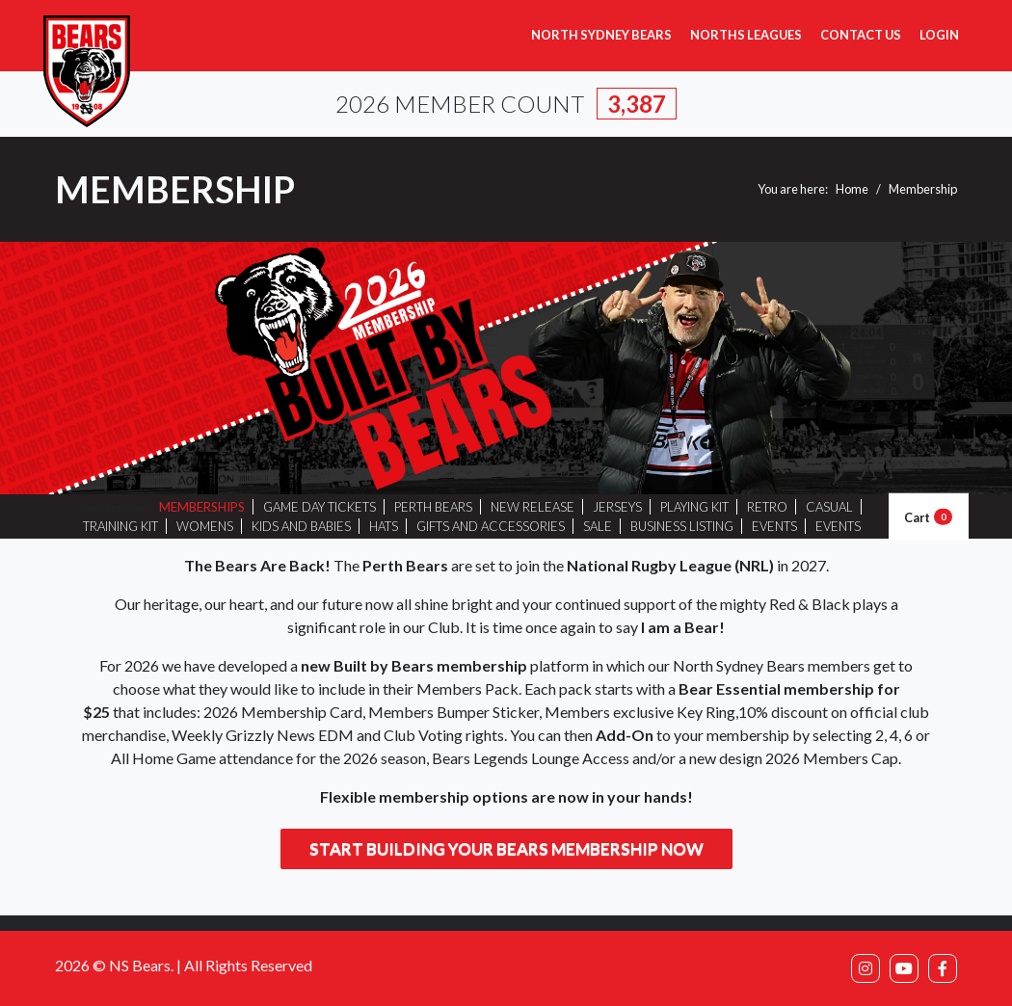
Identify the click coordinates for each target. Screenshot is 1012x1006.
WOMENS (204, 526)
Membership (923, 189)
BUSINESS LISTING (681, 526)
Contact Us (860, 34)
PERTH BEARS (433, 507)
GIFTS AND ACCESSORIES (490, 526)
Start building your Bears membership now (506, 848)
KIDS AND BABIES (301, 526)
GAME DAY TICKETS (319, 507)
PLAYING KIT (694, 507)
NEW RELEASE (532, 507)
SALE (597, 526)
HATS (383, 526)
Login (939, 34)
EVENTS (774, 526)
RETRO (767, 507)
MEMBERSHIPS (202, 507)
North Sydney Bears (601, 34)
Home (852, 189)
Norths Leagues (746, 34)
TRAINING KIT (120, 526)
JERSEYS (617, 507)
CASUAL (829, 507)
